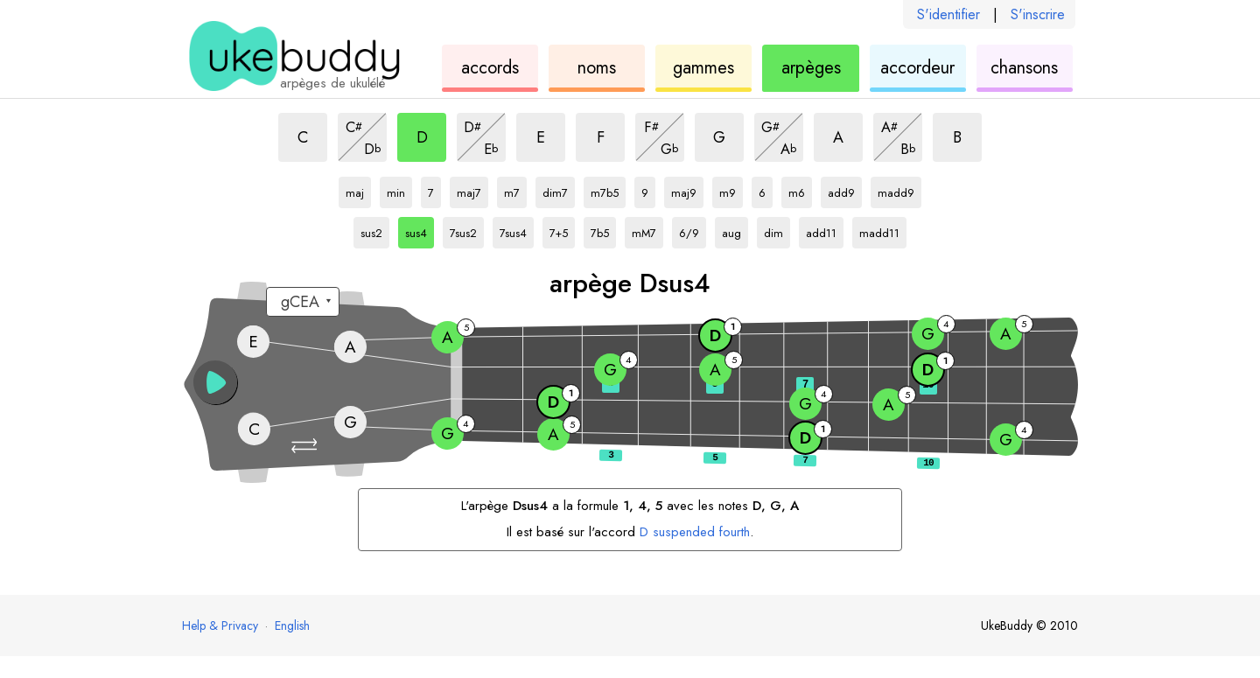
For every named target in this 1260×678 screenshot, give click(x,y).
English (292, 625)
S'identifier (948, 14)
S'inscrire (1038, 14)
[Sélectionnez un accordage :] (303, 302)
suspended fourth (695, 532)
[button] (306, 445)
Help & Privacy (220, 625)
